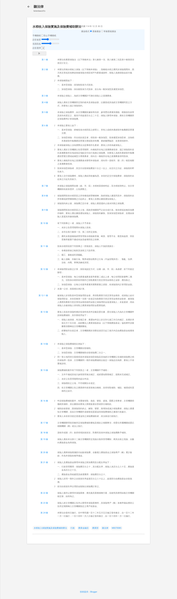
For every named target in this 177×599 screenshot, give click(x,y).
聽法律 (39, 7)
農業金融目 (83, 528)
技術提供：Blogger (88, 592)
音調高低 (36, 44)
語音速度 (36, 39)
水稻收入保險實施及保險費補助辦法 (50, 528)
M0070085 (116, 528)
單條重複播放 (110, 31)
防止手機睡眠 (50, 35)
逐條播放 (96, 31)
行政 (73, 528)
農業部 (95, 528)
